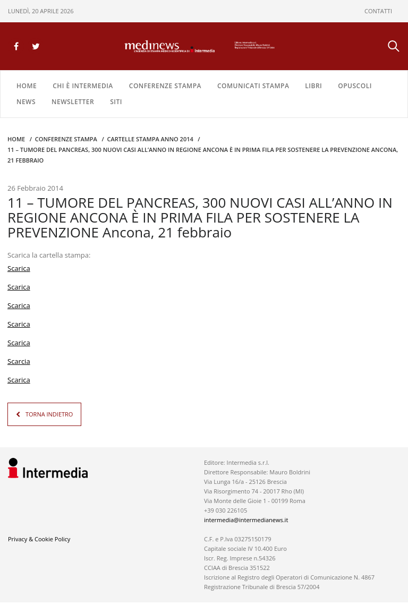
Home (26, 85)
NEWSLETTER (73, 101)
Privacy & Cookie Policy (39, 539)
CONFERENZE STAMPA (165, 85)
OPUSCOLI (355, 85)
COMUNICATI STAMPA (253, 85)
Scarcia (18, 361)
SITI (116, 101)
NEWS (26, 101)
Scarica (18, 268)
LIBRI (313, 85)
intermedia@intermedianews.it (246, 520)
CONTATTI (378, 11)
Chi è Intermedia (83, 85)
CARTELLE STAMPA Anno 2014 (150, 139)
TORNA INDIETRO (49, 414)
